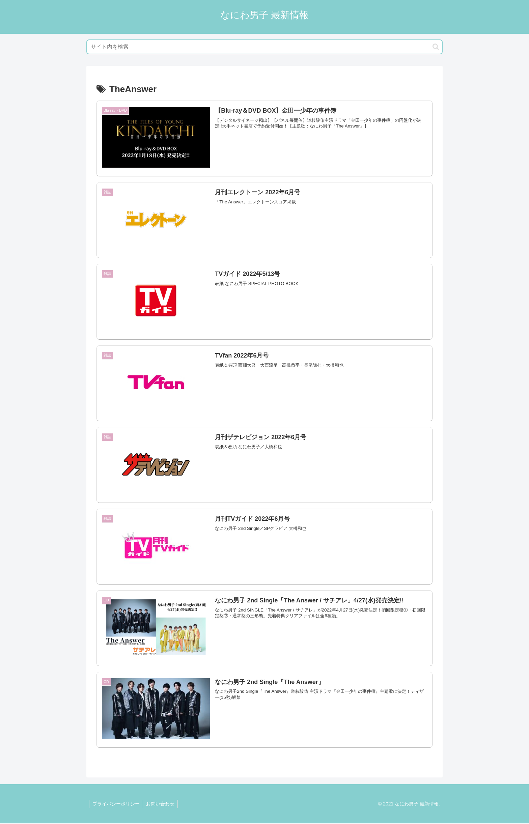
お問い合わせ (161, 805)
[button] (436, 47)
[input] (264, 46)
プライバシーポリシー (116, 805)
